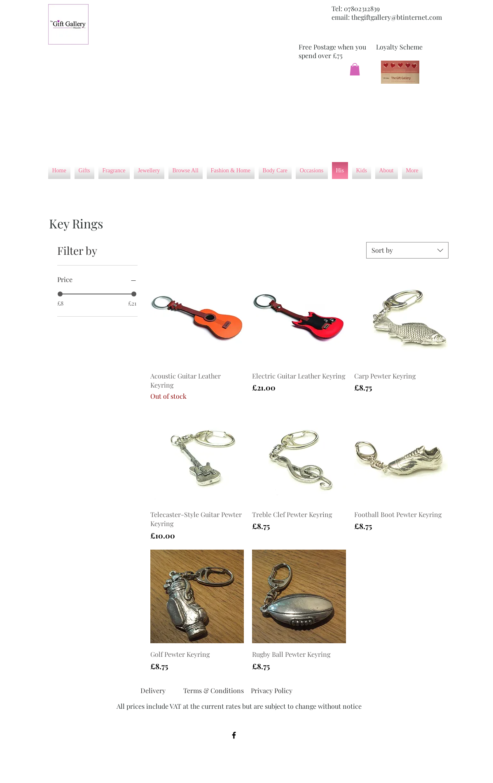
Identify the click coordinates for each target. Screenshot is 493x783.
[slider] (60, 294)
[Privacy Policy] (272, 690)
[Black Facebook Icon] (233, 735)
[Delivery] (153, 690)
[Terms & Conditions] (213, 690)
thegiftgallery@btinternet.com (396, 17)
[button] (355, 69)
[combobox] (407, 250)
